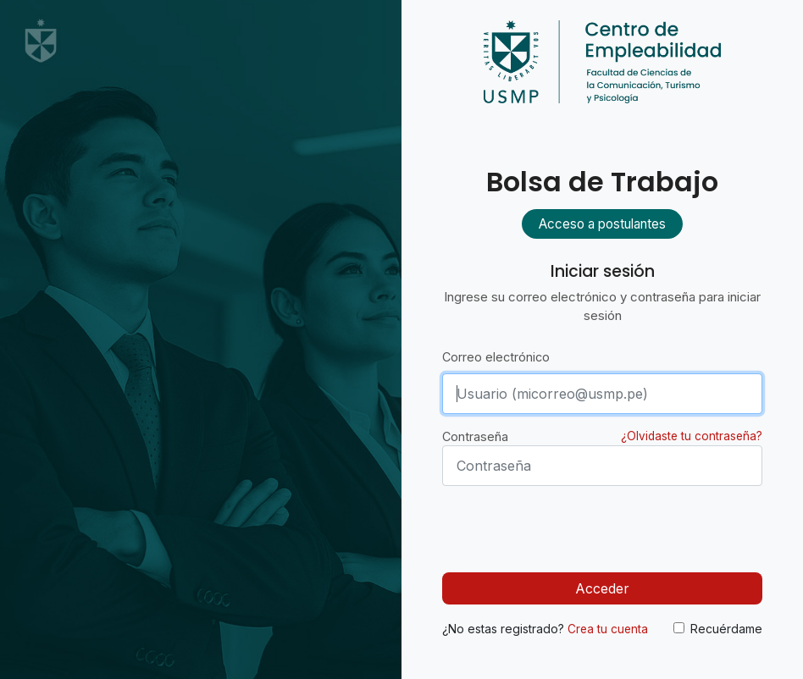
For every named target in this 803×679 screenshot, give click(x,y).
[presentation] (571, 526)
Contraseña (475, 436)
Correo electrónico (496, 357)
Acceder (602, 588)
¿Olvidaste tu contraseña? (691, 436)
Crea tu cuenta (608, 629)
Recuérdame (726, 628)
